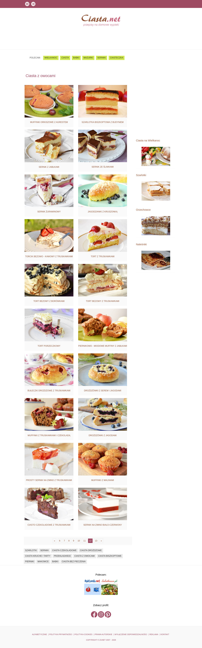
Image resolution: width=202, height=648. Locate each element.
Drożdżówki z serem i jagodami (102, 390)
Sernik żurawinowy (49, 212)
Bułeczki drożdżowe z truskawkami (49, 390)
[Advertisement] (156, 94)
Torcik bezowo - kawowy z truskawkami (49, 256)
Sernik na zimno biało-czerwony (102, 525)
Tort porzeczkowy (49, 346)
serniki (101, 58)
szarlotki (31, 550)
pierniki (29, 561)
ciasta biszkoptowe (109, 556)
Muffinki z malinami (102, 480)
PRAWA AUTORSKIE (103, 634)
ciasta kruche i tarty (37, 556)
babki (76, 58)
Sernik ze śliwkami (103, 167)
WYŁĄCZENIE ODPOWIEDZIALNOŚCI (131, 634)
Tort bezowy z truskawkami (102, 301)
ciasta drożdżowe (91, 550)
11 (84, 541)
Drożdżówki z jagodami (103, 435)
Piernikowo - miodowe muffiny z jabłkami (102, 346)
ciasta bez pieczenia (74, 561)
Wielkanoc (50, 58)
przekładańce (62, 556)
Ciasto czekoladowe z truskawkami (48, 525)
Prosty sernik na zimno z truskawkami (49, 480)
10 (78, 541)
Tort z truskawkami (102, 256)
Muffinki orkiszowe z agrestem (49, 122)
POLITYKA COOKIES (83, 634)
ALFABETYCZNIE (39, 634)
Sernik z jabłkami (49, 167)
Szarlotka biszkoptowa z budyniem (103, 122)
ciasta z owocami (84, 556)
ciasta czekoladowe (64, 550)
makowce (43, 561)
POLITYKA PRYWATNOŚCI (60, 634)
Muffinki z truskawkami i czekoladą (49, 435)
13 (96, 541)
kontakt (165, 634)
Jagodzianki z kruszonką (103, 212)
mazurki (88, 58)
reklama (153, 634)
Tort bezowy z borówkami (49, 301)
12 (90, 541)
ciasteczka (116, 58)
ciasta (65, 58)
